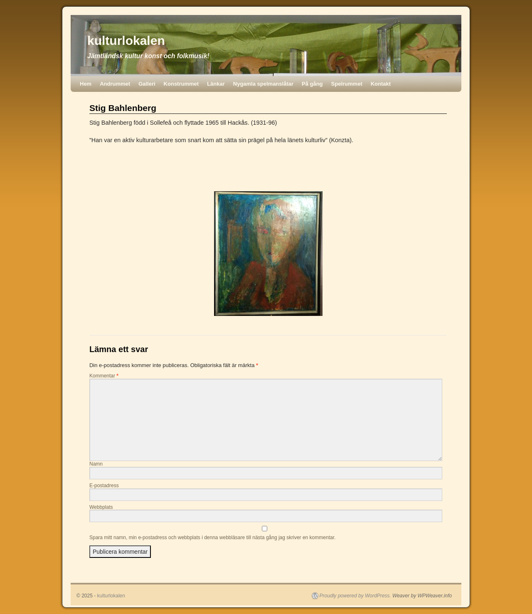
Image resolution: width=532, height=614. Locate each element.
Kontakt (381, 84)
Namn (96, 464)
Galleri (146, 84)
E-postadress (104, 485)
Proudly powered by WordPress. (355, 596)
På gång (312, 84)
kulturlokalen (126, 40)
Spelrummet (346, 84)
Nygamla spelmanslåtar (263, 84)
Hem (85, 84)
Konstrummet (181, 84)
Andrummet (115, 84)
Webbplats (101, 507)
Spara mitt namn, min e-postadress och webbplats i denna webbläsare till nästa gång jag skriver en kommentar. (212, 537)
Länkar (216, 84)
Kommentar (103, 376)
